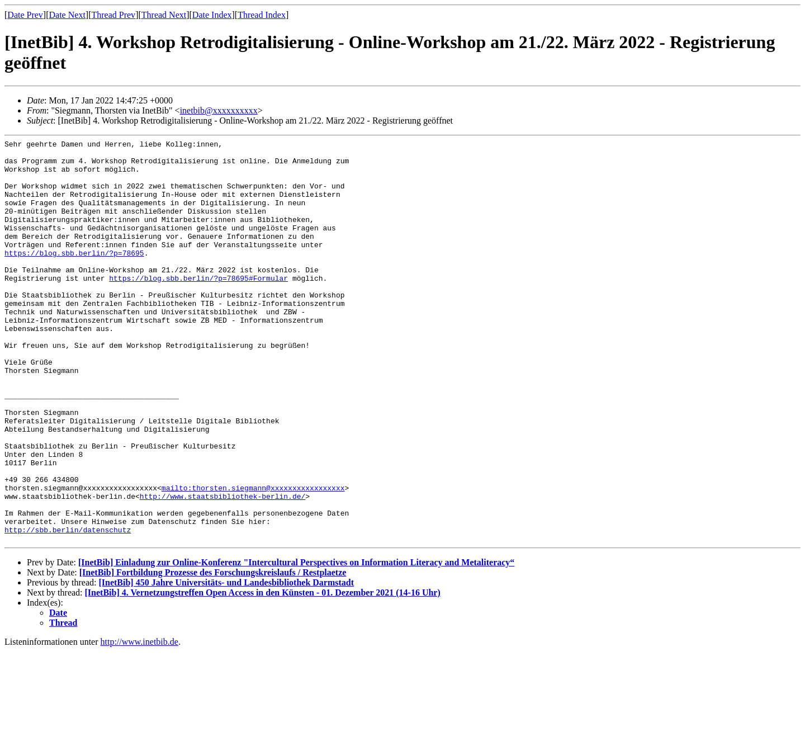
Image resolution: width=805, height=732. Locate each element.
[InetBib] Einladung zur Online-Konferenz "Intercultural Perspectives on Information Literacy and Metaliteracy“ (296, 643)
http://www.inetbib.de (139, 722)
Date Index (212, 15)
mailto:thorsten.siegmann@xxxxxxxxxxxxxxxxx (253, 558)
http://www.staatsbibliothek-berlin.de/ (222, 568)
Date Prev (25, 15)
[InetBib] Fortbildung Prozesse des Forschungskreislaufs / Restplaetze (213, 653)
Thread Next (163, 15)
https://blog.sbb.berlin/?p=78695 (74, 276)
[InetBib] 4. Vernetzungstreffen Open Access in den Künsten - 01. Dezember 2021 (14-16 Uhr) (263, 673)
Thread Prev (113, 15)
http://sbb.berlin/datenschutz (67, 608)
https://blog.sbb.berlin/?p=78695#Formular (198, 306)
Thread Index (262, 15)
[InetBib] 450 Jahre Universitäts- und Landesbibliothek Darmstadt (226, 663)
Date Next (67, 15)
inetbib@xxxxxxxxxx (219, 110)
